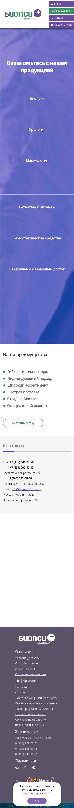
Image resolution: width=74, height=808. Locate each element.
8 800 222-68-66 (61, 11)
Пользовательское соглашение (36, 703)
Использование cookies (30, 714)
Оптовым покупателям (30, 674)
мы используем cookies (37, 793)
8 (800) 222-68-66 (20, 478)
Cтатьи (20, 692)
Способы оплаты (26, 663)
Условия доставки (27, 658)
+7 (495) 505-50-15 (21, 467)
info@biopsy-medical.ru (26, 489)
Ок (37, 801)
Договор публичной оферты (34, 709)
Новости (21, 687)
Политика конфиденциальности (36, 698)
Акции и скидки (25, 669)
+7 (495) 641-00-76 (21, 462)
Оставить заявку (23, 423)
